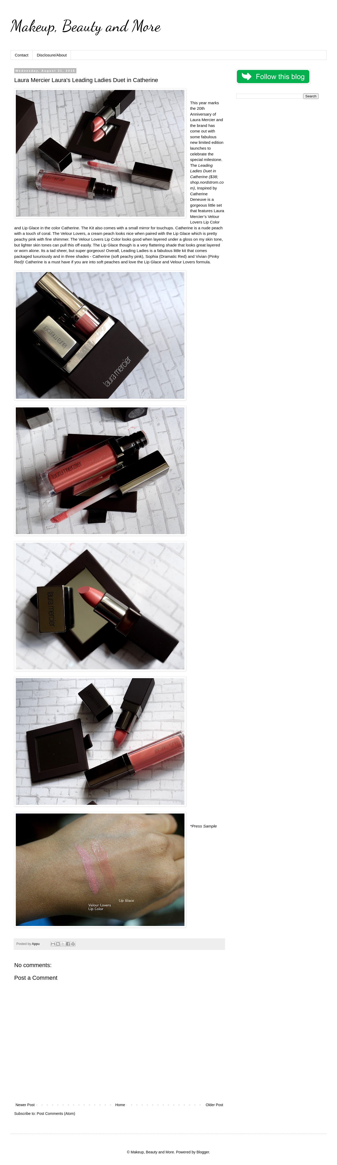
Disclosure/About (52, 55)
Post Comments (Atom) (56, 1113)
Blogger (203, 1152)
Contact (21, 55)
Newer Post (25, 1105)
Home (120, 1105)
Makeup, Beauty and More (85, 25)
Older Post (214, 1105)
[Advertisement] (277, 140)
